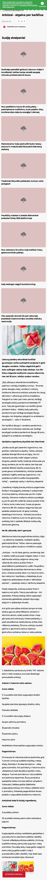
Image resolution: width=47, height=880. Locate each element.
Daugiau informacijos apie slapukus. (20, 6)
